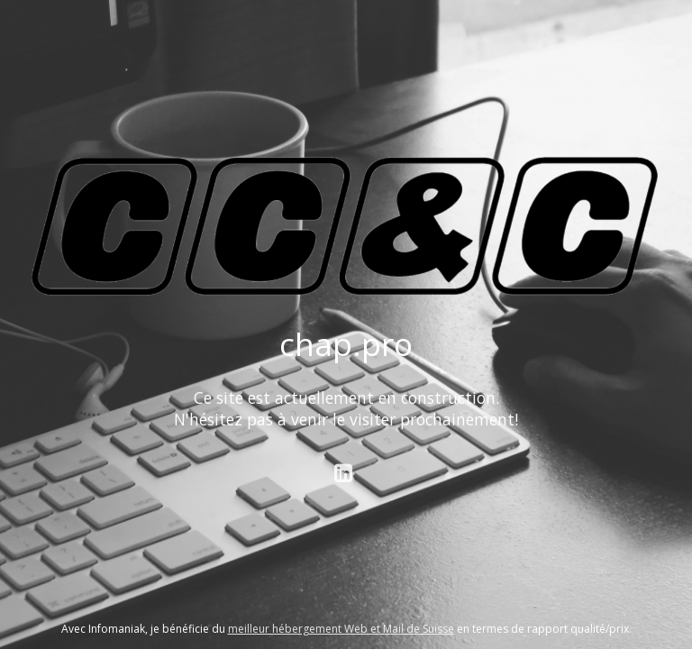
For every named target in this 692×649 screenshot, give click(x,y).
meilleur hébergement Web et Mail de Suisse (341, 628)
